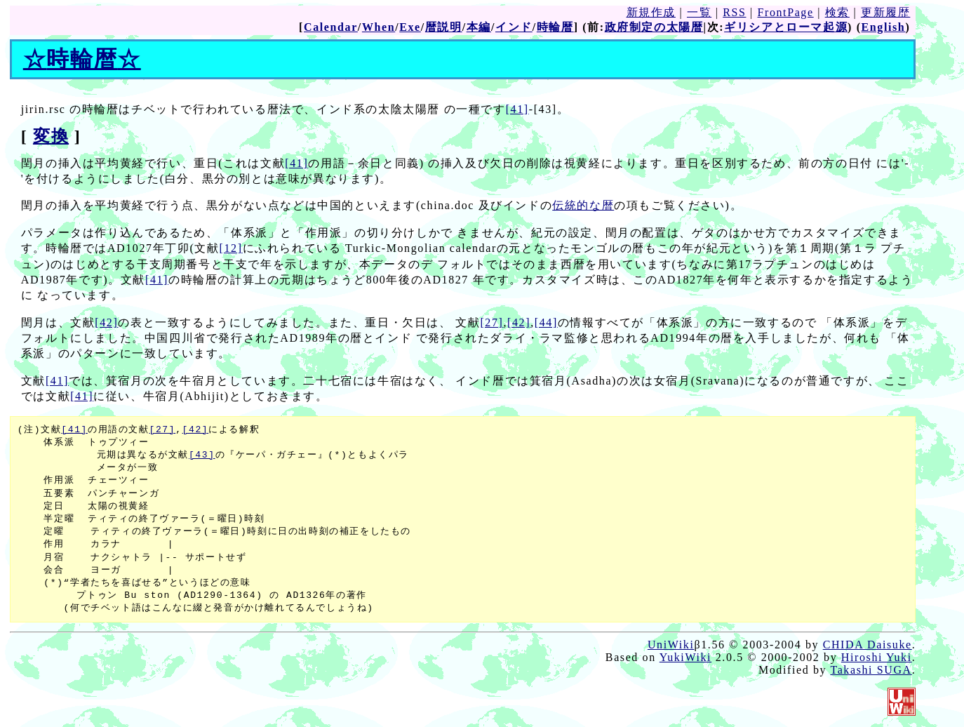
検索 (837, 12)
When (378, 27)
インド (514, 27)
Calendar (331, 27)
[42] (106, 322)
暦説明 (443, 27)
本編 (479, 27)
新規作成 (651, 12)
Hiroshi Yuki (876, 657)
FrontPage (785, 12)
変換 (51, 136)
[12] (231, 248)
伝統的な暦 (583, 205)
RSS (734, 12)
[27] (491, 322)
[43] (202, 455)
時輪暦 (555, 27)
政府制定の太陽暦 (654, 27)
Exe (410, 27)
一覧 (699, 12)
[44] (546, 322)
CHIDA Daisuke (867, 645)
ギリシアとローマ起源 (786, 27)
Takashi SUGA (870, 670)
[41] (517, 109)
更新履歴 (885, 12)
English (884, 27)
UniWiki (671, 645)
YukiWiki (685, 657)
